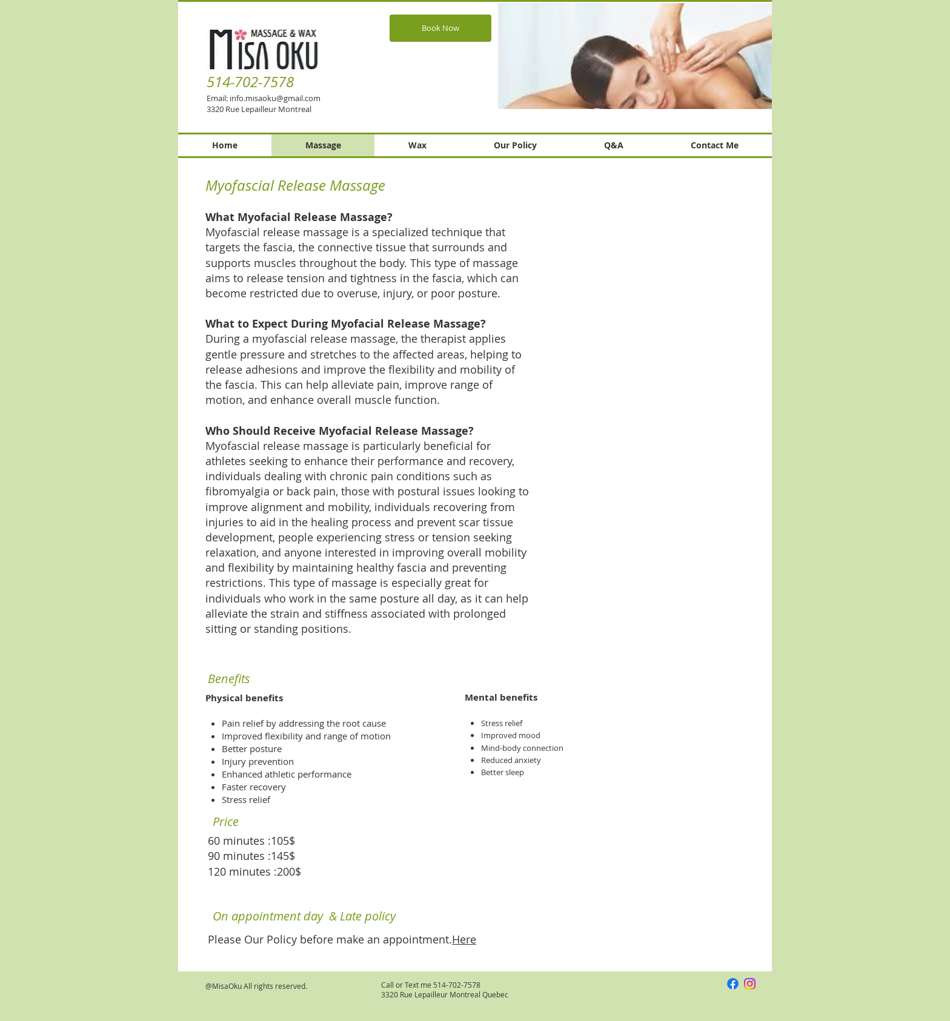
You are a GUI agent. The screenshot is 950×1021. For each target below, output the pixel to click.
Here (464, 939)
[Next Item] (755, 56)
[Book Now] (440, 28)
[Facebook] (732, 983)
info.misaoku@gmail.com (275, 98)
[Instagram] (749, 983)
